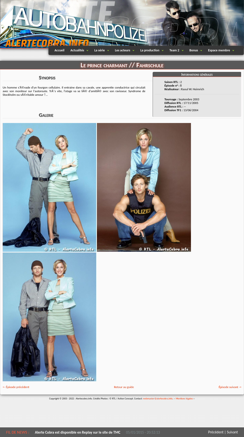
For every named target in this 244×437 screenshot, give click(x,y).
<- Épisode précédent (16, 387)
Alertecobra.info (42, 24)
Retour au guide (124, 387)
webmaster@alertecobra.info (158, 398)
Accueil (59, 50)
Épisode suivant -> (230, 387)
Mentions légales (184, 398)
